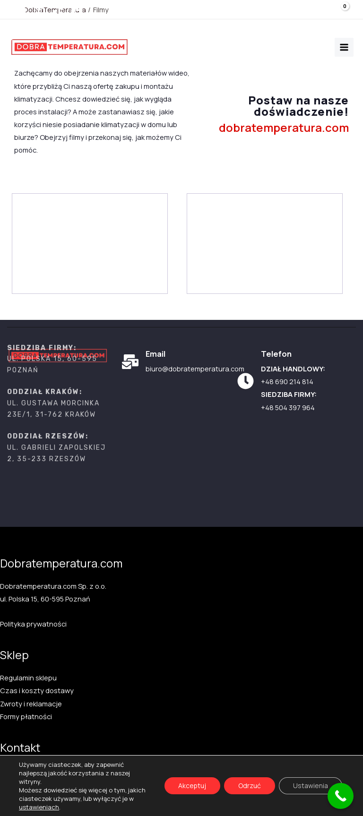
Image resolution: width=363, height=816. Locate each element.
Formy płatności (26, 716)
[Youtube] (20, 11)
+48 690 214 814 (287, 381)
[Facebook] (77, 11)
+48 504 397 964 (288, 407)
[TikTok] (58, 11)
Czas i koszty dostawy (37, 690)
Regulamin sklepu (28, 677)
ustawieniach (39, 807)
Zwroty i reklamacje (31, 703)
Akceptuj (192, 785)
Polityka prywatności (33, 623)
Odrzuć (249, 785)
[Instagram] (39, 11)
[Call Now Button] (341, 796)
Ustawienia (310, 785)
